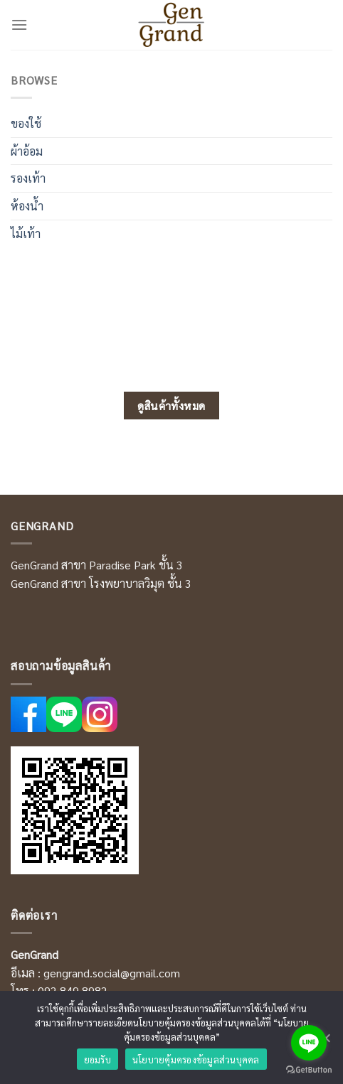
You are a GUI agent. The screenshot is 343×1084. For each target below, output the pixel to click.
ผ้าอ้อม (27, 151)
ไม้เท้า (26, 233)
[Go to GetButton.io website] (309, 1070)
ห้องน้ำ (27, 205)
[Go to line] (309, 1043)
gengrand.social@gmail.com (111, 972)
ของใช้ (26, 123)
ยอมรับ (97, 1059)
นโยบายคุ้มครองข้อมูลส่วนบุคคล (196, 1059)
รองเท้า (28, 178)
